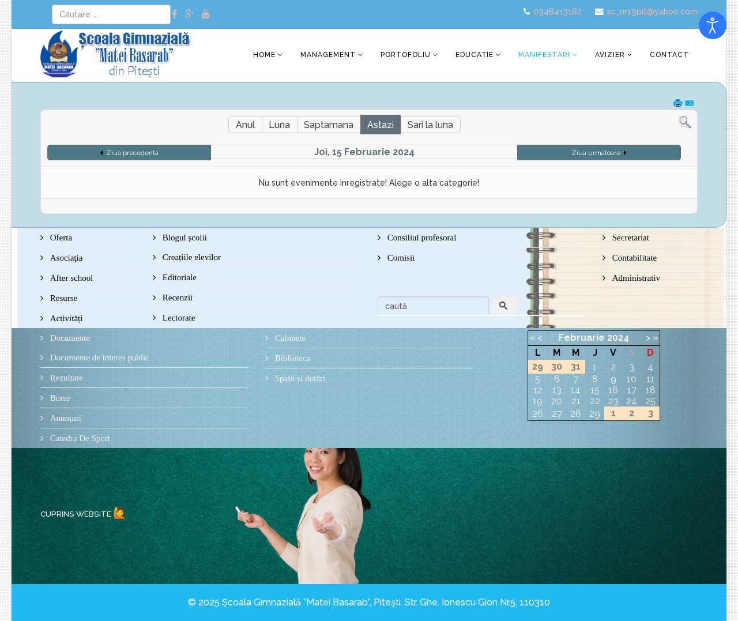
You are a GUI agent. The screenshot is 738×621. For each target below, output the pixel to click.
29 (594, 413)
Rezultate (65, 377)
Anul (245, 124)
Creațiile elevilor (190, 257)
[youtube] (206, 14)
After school (70, 278)
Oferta (60, 237)
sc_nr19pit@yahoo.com (652, 11)
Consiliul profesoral (420, 237)
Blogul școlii (183, 237)
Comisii (400, 257)
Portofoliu (406, 55)
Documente (69, 338)
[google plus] (189, 14)
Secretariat (629, 237)
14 (576, 390)
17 (632, 390)
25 (650, 401)
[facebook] (174, 14)
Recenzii (176, 297)
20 (556, 401)
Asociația (65, 257)
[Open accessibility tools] (712, 25)
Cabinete (289, 338)
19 (538, 401)
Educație (474, 55)
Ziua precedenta (132, 153)
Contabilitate (633, 257)
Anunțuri (64, 418)
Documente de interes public (98, 357)
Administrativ (635, 278)
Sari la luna (430, 124)
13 (557, 390)
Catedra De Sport (79, 438)
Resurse (62, 298)
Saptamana (328, 124)
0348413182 (558, 11)
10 (632, 379)
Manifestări (544, 55)
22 (595, 401)
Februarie (582, 337)
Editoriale (178, 277)
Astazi (380, 124)
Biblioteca (291, 358)
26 (537, 413)
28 (575, 413)
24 (631, 401)
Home (264, 55)
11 (650, 379)
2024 (618, 337)
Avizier (610, 55)
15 (595, 390)
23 (613, 401)
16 (613, 390)
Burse (59, 397)
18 (651, 390)
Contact (669, 55)
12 (538, 390)
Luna (279, 124)
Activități (65, 318)
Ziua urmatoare (595, 153)
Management (328, 55)
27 (557, 413)
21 (576, 401)
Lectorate (177, 317)
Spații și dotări (299, 378)
